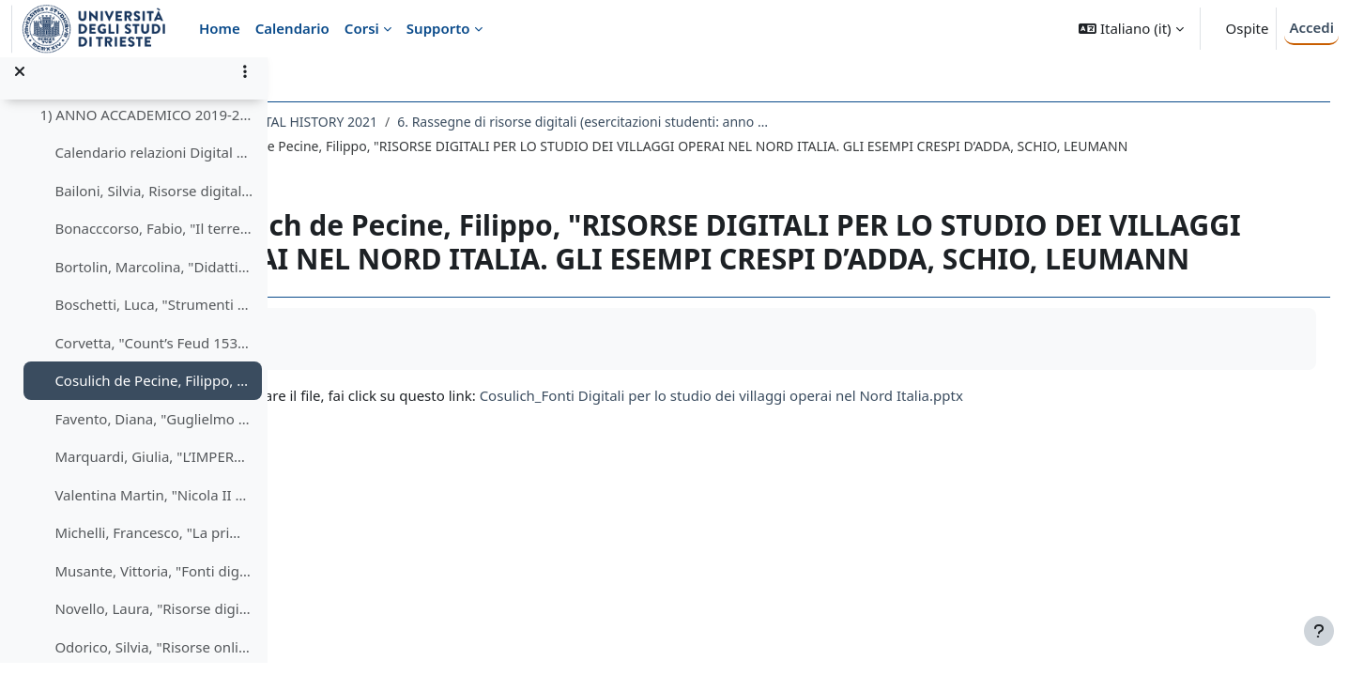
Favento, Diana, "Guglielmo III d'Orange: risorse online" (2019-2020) (153, 431)
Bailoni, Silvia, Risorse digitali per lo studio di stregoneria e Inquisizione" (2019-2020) (153, 203)
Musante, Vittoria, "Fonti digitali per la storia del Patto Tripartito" (153, 584)
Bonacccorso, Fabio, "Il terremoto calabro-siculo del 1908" (153, 241)
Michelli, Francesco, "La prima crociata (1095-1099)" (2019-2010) (153, 545)
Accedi (1311, 27)
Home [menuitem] (219, 28)
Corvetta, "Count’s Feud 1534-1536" (153, 355)
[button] (1130, 28)
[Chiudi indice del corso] (20, 84)
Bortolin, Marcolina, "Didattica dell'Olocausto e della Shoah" (153, 279)
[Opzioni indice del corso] (245, 84)
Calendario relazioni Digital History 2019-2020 (153, 165)
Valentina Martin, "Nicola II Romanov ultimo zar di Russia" (153, 508)
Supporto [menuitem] (438, 28)
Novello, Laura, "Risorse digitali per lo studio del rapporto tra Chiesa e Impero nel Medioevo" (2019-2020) (153, 621)
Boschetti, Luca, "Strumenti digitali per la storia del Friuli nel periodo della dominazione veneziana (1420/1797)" (153, 317)
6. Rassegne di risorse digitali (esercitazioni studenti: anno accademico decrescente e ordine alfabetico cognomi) (705, 122)
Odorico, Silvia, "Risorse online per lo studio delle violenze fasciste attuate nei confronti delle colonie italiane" (153, 660)
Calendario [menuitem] (292, 28)
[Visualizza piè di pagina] (1319, 631)
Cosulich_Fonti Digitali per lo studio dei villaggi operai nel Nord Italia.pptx (841, 429)
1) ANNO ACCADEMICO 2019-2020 (146, 127)
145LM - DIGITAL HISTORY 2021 (401, 122)
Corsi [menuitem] (362, 28)
